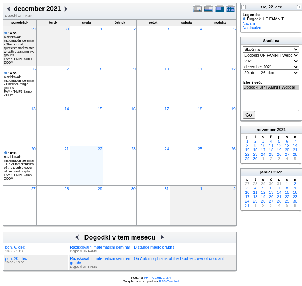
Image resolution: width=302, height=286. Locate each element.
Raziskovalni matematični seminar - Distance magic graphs (19, 81)
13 (33, 109)
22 (100, 149)
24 (167, 149)
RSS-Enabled (169, 281)
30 (67, 29)
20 (33, 149)
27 (33, 189)
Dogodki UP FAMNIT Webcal (271, 87)
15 (100, 109)
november (266, 129)
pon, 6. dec (15, 247)
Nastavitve (252, 27)
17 (167, 109)
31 (167, 189)
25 (200, 149)
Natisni (249, 23)
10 (167, 69)
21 (67, 149)
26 (233, 149)
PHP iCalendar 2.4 (157, 277)
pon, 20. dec (16, 258)
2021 (281, 129)
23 (133, 149)
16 (133, 109)
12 (233, 69)
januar (266, 172)
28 (67, 189)
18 (200, 109)
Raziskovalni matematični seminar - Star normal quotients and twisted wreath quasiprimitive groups (19, 44)
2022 (277, 172)
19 (233, 109)
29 (33, 29)
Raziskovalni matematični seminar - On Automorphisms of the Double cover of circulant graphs (19, 162)
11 (200, 69)
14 (67, 109)
